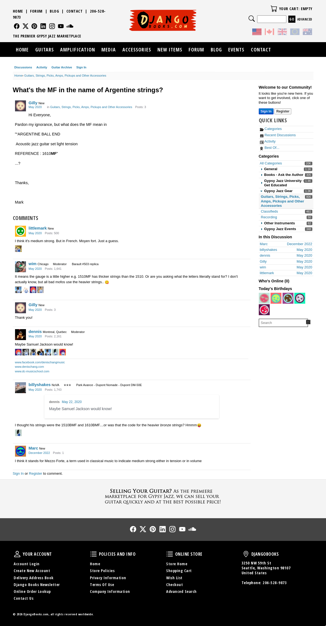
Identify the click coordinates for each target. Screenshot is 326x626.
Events (236, 49)
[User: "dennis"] (20, 334)
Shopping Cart (179, 570)
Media (108, 49)
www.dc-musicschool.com (32, 371)
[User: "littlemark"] (20, 231)
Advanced (304, 19)
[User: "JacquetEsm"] (264, 298)
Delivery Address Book (34, 577)
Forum (36, 11)
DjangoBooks (246, 554)
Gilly (33, 102)
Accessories (136, 49)
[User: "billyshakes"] (20, 387)
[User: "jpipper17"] (264, 309)
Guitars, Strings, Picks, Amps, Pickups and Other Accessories (282, 201)
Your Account (17, 554)
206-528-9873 (275, 582)
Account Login (27, 563)
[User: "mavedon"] (288, 298)
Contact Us (23, 598)
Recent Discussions (278, 135)
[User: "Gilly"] (20, 105)
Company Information (110, 591)
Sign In (81, 67)
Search (251, 18)
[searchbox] (283, 323)
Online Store (169, 554)
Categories (271, 129)
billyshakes (40, 384)
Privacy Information (108, 577)
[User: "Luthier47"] (276, 298)
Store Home (176, 563)
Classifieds (269, 211)
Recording (269, 217)
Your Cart (273, 8)
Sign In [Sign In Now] (266, 111)
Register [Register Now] (282, 111)
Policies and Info (93, 554)
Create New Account (32, 570)
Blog (54, 11)
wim (33, 263)
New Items (169, 49)
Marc (33, 448)
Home (18, 11)
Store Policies (102, 570)
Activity (41, 67)
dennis (35, 331)
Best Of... (270, 148)
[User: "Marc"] (20, 451)
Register (35, 473)
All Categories (271, 163)
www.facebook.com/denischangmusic (40, 362)
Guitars (44, 49)
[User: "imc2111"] (299, 298)
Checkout (174, 584)
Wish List (174, 577)
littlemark (38, 228)
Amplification (77, 49)
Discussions (23, 67)
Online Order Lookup (32, 591)
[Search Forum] (308, 322)
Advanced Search (181, 591)
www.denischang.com (29, 366)
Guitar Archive (61, 67)
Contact (74, 11)
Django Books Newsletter (37, 584)
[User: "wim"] (20, 266)
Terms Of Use (102, 584)
